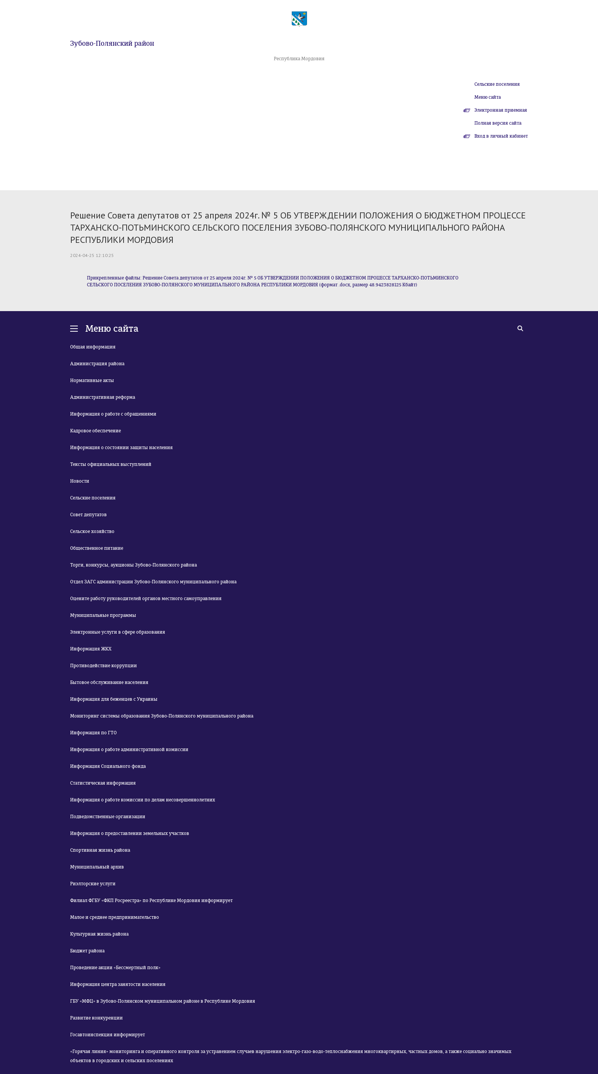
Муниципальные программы (103, 615)
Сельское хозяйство (92, 531)
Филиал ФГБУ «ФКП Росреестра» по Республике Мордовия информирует (151, 900)
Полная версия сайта (497, 123)
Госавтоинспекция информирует (107, 1034)
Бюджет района (87, 951)
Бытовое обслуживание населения (109, 682)
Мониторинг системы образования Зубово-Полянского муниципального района (161, 716)
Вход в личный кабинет (501, 136)
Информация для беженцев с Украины (114, 699)
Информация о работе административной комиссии (129, 749)
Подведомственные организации (107, 816)
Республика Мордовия (299, 58)
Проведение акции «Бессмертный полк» (115, 967)
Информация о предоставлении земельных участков (129, 833)
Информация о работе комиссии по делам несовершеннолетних (142, 800)
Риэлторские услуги (93, 883)
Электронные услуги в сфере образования (117, 632)
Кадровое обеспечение (95, 430)
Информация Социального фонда (108, 766)
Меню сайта (487, 97)
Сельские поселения (497, 84)
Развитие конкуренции (96, 1018)
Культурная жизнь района (99, 934)
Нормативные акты (92, 380)
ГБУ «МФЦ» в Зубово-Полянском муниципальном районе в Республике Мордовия (162, 1001)
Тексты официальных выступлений (110, 464)
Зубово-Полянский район (112, 43)
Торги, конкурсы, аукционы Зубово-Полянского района (133, 565)
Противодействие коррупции (103, 665)
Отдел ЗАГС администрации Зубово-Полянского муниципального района (153, 581)
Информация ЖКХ (90, 649)
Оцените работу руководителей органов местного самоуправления (146, 598)
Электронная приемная (500, 110)
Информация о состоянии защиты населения (121, 447)
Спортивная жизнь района (100, 850)
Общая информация (93, 347)
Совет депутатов (88, 514)
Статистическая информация (103, 783)
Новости (79, 481)
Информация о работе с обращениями (113, 414)
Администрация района (97, 363)
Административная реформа (102, 397)
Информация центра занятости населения (118, 984)
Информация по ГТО (93, 732)
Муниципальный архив (97, 867)
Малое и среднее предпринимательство (114, 917)
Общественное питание (96, 548)
